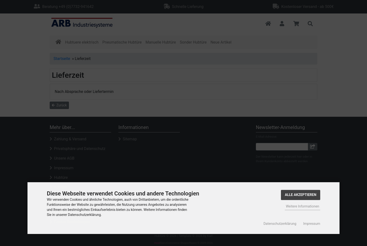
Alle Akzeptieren (300, 195)
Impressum (311, 224)
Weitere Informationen (302, 206)
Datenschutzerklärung (280, 224)
